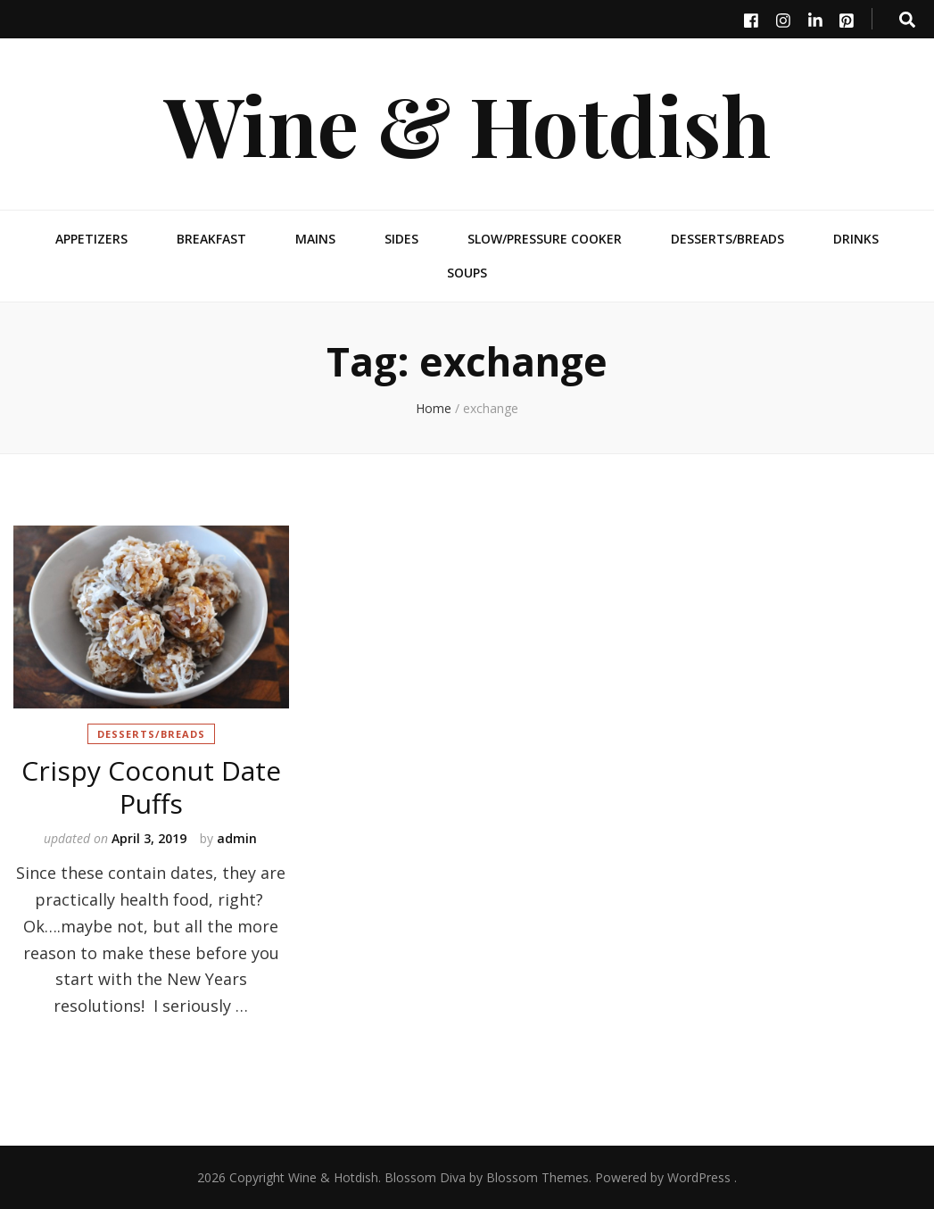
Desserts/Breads (727, 238)
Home (433, 408)
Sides (401, 238)
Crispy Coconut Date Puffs (151, 786)
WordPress (699, 1177)
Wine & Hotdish (467, 123)
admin (237, 838)
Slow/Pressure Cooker (544, 238)
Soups (467, 272)
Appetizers (91, 238)
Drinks (856, 238)
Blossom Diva (425, 1177)
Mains (315, 238)
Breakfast (211, 238)
